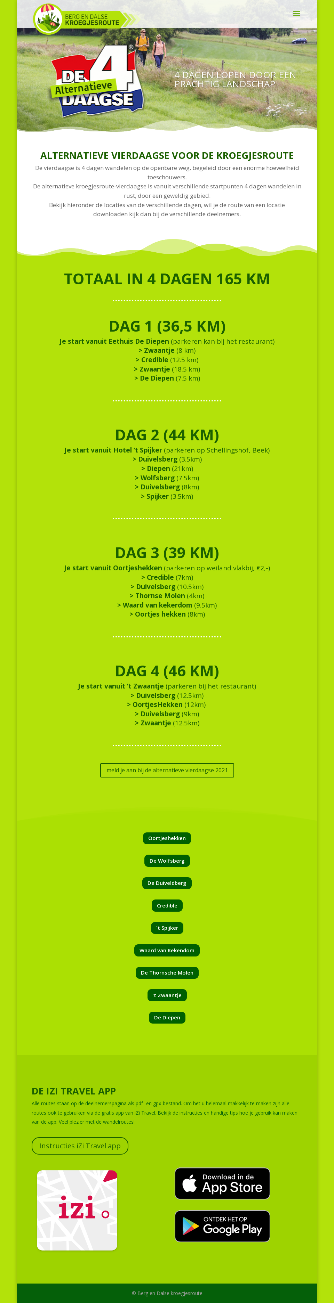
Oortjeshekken (167, 837)
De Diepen (167, 1017)
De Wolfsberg (167, 860)
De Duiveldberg (167, 882)
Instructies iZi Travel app (80, 1145)
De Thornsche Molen (167, 972)
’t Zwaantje (167, 995)
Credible (167, 905)
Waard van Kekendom (167, 950)
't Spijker (167, 927)
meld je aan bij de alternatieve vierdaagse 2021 (167, 770)
